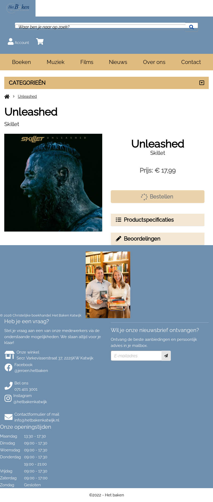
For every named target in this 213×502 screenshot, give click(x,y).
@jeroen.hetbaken (31, 370)
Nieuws (118, 62)
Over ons (154, 62)
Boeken (21, 62)
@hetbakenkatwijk (30, 401)
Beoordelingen (137, 239)
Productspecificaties (144, 220)
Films (86, 62)
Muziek (56, 62)
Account (18, 41)
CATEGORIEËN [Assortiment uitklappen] (27, 83)
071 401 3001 (25, 389)
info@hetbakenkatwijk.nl (36, 420)
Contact (191, 62)
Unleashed (27, 96)
